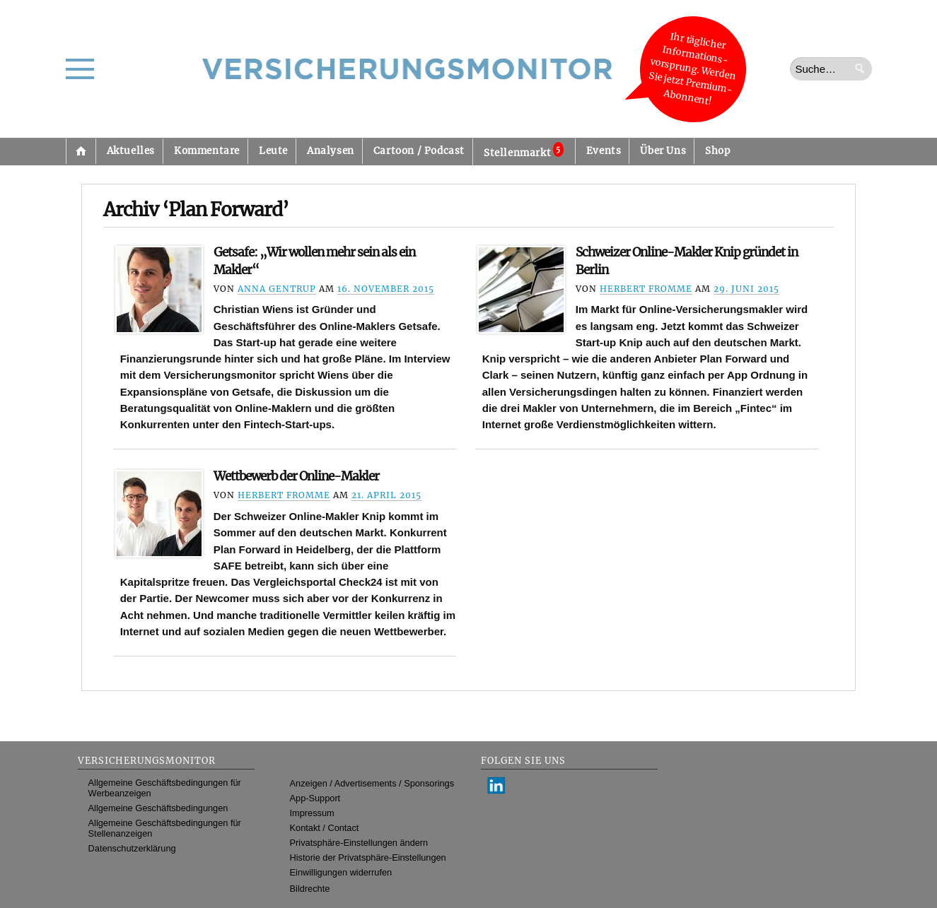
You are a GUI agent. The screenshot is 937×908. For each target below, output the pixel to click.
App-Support (315, 798)
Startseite (80, 151)
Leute (273, 151)
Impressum (312, 813)
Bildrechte (310, 888)
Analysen (330, 151)
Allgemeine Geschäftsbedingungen (158, 808)
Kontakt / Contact (324, 827)
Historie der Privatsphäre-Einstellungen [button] (368, 857)
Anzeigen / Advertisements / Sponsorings (372, 783)
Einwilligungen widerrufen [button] (341, 872)
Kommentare (207, 151)
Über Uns (663, 151)
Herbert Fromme (646, 288)
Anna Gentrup (277, 288)
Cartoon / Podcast (419, 151)
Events (604, 151)
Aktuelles (131, 151)
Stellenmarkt (524, 150)
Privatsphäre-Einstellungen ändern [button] (359, 842)
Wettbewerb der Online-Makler (296, 476)
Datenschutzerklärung (132, 848)
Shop (717, 151)
